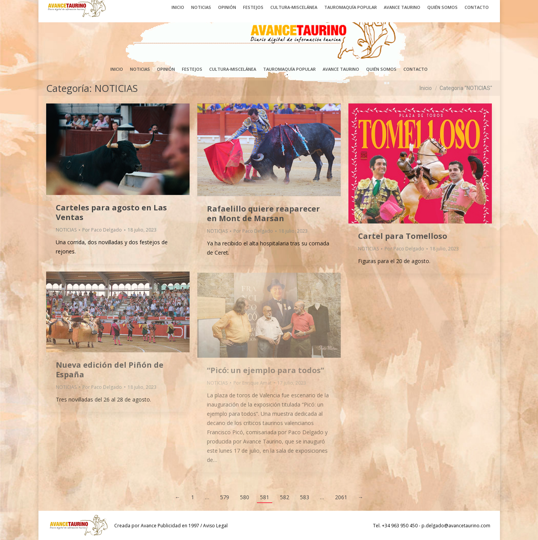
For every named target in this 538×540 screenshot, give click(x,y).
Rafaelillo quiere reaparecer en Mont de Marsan (263, 213)
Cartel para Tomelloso (402, 236)
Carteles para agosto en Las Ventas (111, 212)
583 (304, 497)
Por (102, 230)
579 (224, 497)
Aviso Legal (215, 525)
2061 (341, 497)
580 (244, 497)
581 (264, 497)
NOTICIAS (66, 230)
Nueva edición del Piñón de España (109, 370)
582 (284, 497)
